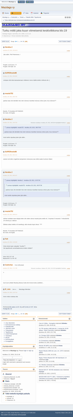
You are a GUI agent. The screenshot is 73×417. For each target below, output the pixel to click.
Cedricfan (9, 265)
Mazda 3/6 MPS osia (45, 345)
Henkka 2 (8, 47)
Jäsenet (8, 374)
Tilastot (5, 369)
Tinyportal (57, 412)
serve (41, 352)
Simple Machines (15, 412)
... (19, 41)
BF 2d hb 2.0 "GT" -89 (29, 307)
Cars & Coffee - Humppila (47, 323)
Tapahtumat (9, 332)
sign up (31, 350)
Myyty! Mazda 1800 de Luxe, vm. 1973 (51, 351)
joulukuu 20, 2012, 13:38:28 (10, 242)
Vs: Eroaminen (43, 340)
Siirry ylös (5, 313)
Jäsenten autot (10, 328)
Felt (6, 239)
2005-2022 (32, 412)
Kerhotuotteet (9, 339)
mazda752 (9, 93)
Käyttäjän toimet (65, 41)
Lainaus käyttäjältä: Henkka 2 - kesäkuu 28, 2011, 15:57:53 (23, 180)
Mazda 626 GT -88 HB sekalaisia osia (51, 370)
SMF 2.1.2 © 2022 (5, 412)
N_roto (7, 289)
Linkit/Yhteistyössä (11, 334)
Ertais (60, 345)
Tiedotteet (8, 336)
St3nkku (64, 323)
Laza (46, 359)
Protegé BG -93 (7, 308)
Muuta (7, 337)
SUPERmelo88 (11, 73)
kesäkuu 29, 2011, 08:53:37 (10, 175)
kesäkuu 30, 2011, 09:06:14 (10, 214)
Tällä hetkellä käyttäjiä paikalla (17, 394)
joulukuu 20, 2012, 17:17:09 (10, 268)
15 (23, 41)
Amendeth (63, 378)
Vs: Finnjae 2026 (44, 335)
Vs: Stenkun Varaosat (46, 365)
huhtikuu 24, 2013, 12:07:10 (10, 292)
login (25, 350)
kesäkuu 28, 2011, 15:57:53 (10, 122)
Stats (7, 381)
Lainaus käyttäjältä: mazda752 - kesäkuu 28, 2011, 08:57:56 (23, 127)
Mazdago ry (7, 7)
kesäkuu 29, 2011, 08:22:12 (10, 155)
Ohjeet (63, 412)
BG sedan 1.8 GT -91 (16, 307)
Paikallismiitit (9, 326)
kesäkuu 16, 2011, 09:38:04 (10, 76)
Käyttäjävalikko (8, 346)
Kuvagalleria (9, 341)
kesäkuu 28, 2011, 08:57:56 (10, 96)
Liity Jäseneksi (10, 323)
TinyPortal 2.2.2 (24, 412)
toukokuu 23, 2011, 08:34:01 (10, 50)
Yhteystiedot (9, 330)
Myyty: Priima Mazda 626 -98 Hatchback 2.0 (53, 358)
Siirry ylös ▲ (69, 412)
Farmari (41, 371)
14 (21, 41)
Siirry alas (5, 41)
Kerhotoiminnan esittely (12, 325)
